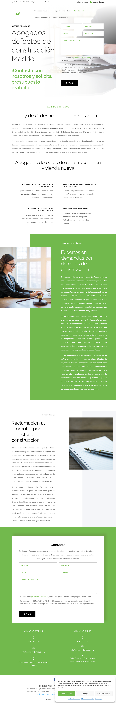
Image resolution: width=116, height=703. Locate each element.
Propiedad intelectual (61, 11)
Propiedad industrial (42, 11)
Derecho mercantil (59, 18)
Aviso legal (98, 699)
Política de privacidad (87, 699)
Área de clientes (97, 2)
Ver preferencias (103, 694)
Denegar (85, 694)
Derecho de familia (41, 18)
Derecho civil (79, 11)
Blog (79, 2)
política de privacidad (81, 58)
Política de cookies (74, 699)
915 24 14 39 (17, 2)
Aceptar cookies (66, 694)
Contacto (85, 2)
